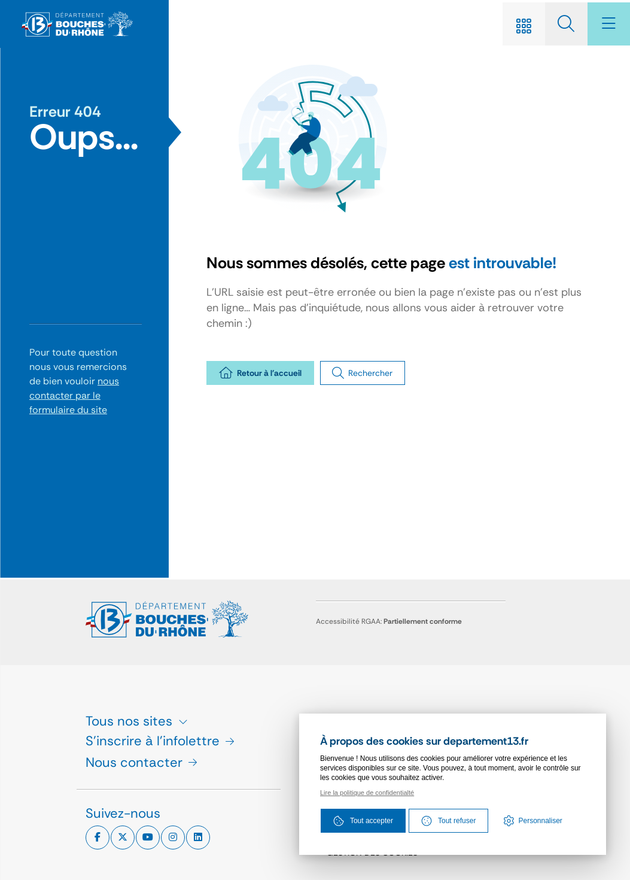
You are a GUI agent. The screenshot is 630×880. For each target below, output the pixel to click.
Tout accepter (362, 822)
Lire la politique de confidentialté (367, 793)
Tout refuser (448, 822)
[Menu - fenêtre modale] (606, 24)
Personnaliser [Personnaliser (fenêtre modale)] (540, 822)
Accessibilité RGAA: (389, 621)
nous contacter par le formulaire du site (74, 396)
